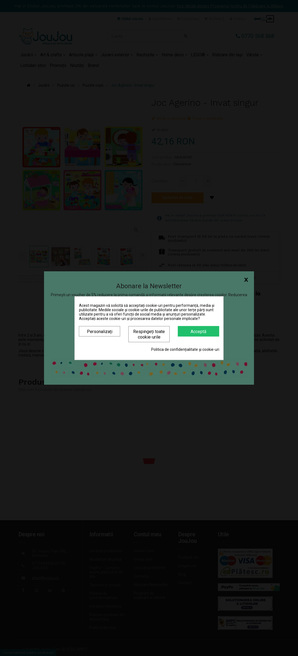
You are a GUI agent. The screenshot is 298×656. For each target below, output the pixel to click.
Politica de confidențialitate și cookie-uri (185, 349)
